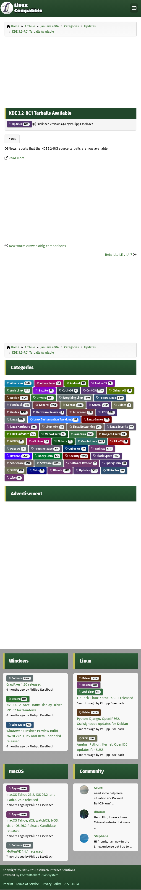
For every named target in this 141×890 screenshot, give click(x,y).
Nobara (63, 441)
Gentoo (73, 405)
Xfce (14, 477)
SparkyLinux (114, 463)
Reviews (18, 456)
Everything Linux (75, 397)
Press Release (45, 448)
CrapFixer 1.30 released (23, 684)
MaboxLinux (53, 434)
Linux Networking (85, 426)
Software (49, 463)
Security (76, 456)
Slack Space (106, 456)
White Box (114, 470)
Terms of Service (27, 884)
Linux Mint (53, 426)
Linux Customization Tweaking (54, 419)
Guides (122, 405)
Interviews (81, 412)
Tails (36, 470)
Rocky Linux (47, 456)
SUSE (15, 470)
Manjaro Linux (113, 434)
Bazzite (44, 390)
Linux (16, 419)
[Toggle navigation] (134, 8)
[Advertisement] (70, 71)
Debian (17, 397)
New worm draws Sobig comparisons (37, 246)
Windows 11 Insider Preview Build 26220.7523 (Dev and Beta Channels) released (33, 736)
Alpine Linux (49, 383)
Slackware (19, 463)
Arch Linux (18, 390)
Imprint (8, 884)
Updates (19, 124)
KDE (106, 412)
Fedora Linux (110, 397)
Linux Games (97, 419)
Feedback (18, 405)
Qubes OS (75, 448)
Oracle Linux (91, 441)
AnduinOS (102, 383)
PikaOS (119, 441)
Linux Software (21, 434)
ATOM (75, 884)
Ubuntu (60, 470)
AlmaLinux (19, 383)
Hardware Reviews (48, 412)
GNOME (99, 405)
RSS (66, 884)
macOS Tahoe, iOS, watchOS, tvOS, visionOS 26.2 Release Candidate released (32, 825)
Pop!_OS (16, 448)
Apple (17, 788)
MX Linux (39, 441)
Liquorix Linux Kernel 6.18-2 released (105, 698)
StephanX (101, 836)
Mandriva (82, 434)
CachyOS (68, 390)
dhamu (99, 812)
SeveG (98, 788)
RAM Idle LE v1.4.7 (118, 255)
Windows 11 (19, 724)
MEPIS (15, 441)
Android (76, 383)
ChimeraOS (120, 390)
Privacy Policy (51, 884)
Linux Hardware (22, 426)
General (46, 405)
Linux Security (120, 426)
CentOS (93, 390)
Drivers (43, 397)
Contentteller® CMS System (39, 875)
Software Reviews (81, 463)
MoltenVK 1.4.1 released (24, 851)
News (12, 138)
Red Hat (102, 448)
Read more (16, 158)
